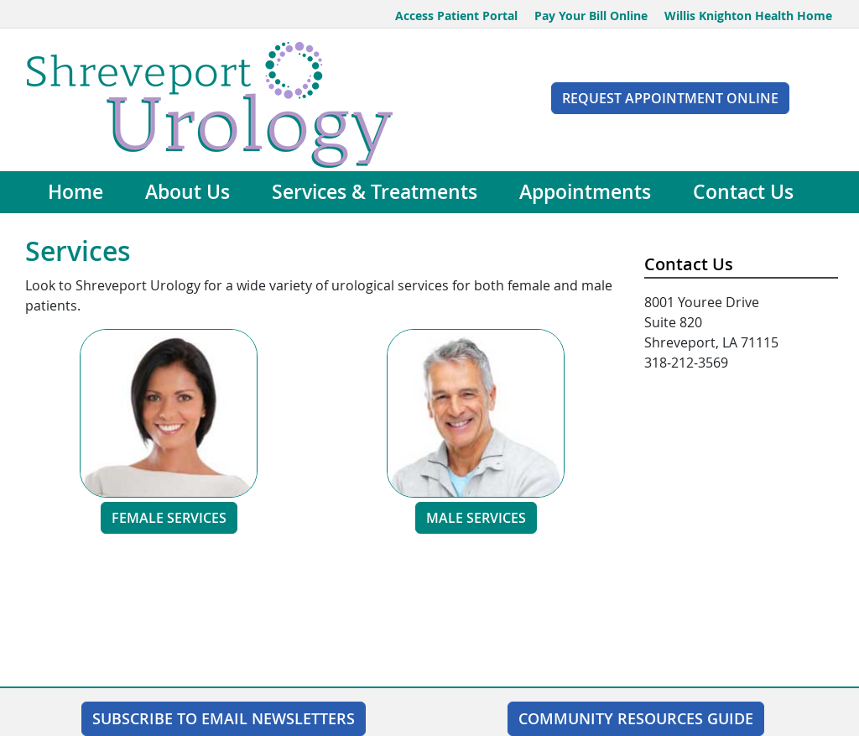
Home (75, 192)
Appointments (585, 192)
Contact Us (743, 192)
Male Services (476, 518)
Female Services (169, 518)
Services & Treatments (374, 192)
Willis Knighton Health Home (748, 15)
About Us (187, 192)
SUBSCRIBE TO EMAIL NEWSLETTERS (223, 718)
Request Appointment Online (670, 98)
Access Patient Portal (456, 15)
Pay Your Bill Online (591, 15)
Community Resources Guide (635, 718)
